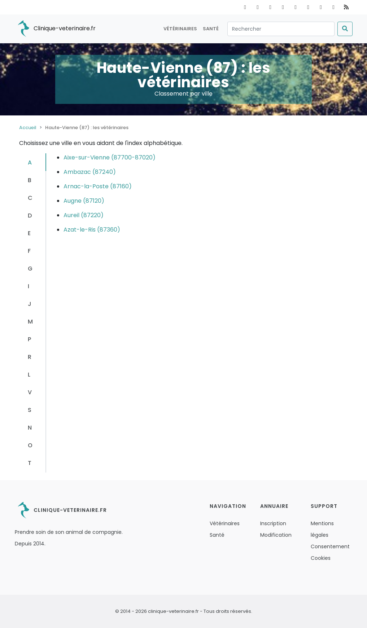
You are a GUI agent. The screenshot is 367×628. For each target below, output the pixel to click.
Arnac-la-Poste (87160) (98, 186)
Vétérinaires (180, 29)
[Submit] (345, 29)
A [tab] (30, 162)
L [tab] (29, 374)
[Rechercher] (281, 29)
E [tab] (29, 233)
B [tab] (29, 180)
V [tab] (30, 392)
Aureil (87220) (84, 215)
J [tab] (29, 304)
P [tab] (29, 339)
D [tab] (30, 215)
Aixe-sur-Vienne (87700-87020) (110, 157)
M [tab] (30, 321)
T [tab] (29, 463)
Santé (211, 29)
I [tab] (28, 286)
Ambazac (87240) (90, 172)
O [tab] (30, 445)
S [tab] (29, 410)
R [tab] (29, 357)
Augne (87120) (84, 201)
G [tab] (30, 268)
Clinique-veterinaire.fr (55, 29)
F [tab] (29, 251)
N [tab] (30, 427)
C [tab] (30, 198)
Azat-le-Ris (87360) (92, 229)
